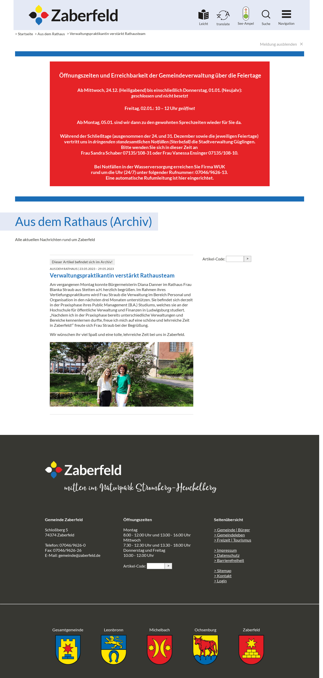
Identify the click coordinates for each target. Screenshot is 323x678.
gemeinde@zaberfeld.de (79, 555)
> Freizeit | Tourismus (232, 539)
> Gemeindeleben (229, 534)
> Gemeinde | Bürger (232, 529)
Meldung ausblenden (278, 44)
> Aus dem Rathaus (50, 34)
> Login (220, 580)
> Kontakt (223, 575)
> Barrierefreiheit (229, 560)
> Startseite (24, 34)
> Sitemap (222, 570)
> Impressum (225, 550)
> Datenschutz (227, 555)
